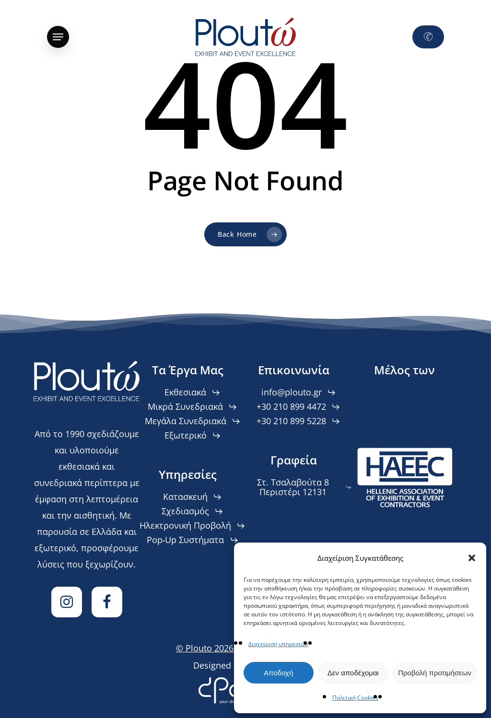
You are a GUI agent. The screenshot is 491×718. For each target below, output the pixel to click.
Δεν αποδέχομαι (353, 673)
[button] (472, 558)
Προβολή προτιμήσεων (434, 673)
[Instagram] (66, 602)
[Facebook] (107, 602)
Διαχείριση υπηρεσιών (278, 644)
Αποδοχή (278, 673)
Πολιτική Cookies (355, 698)
